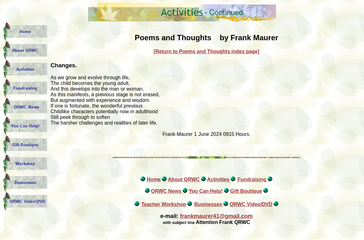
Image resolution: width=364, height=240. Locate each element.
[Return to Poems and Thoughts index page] (207, 51)
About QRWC (184, 179)
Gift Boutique (246, 191)
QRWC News (167, 191)
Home (154, 179)
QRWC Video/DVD (251, 204)
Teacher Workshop (163, 204)
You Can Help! (205, 191)
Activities (218, 179)
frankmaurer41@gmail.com (216, 216)
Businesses (208, 204)
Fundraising (253, 179)
